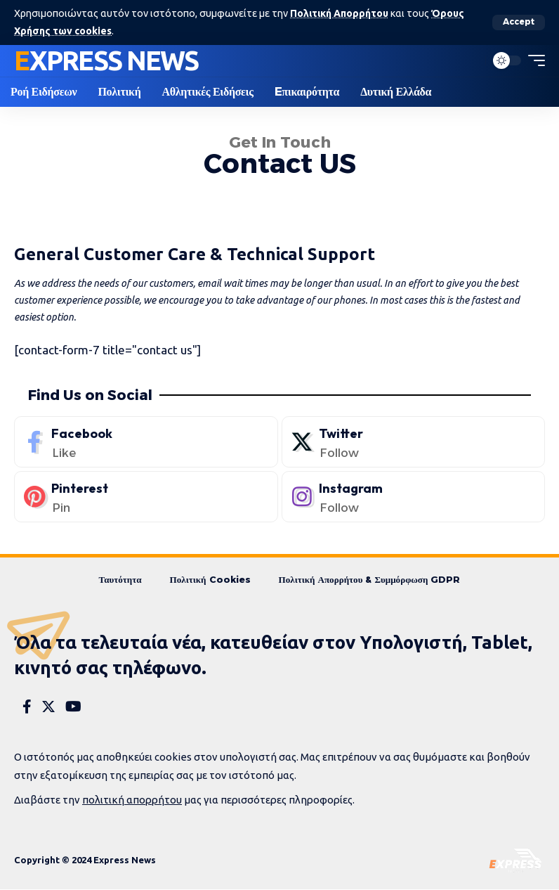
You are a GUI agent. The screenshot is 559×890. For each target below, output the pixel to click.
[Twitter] (414, 441)
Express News (106, 60)
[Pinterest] (146, 496)
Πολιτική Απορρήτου (340, 13)
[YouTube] (73, 707)
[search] (471, 60)
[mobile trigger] (533, 60)
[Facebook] (146, 441)
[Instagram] (414, 496)
